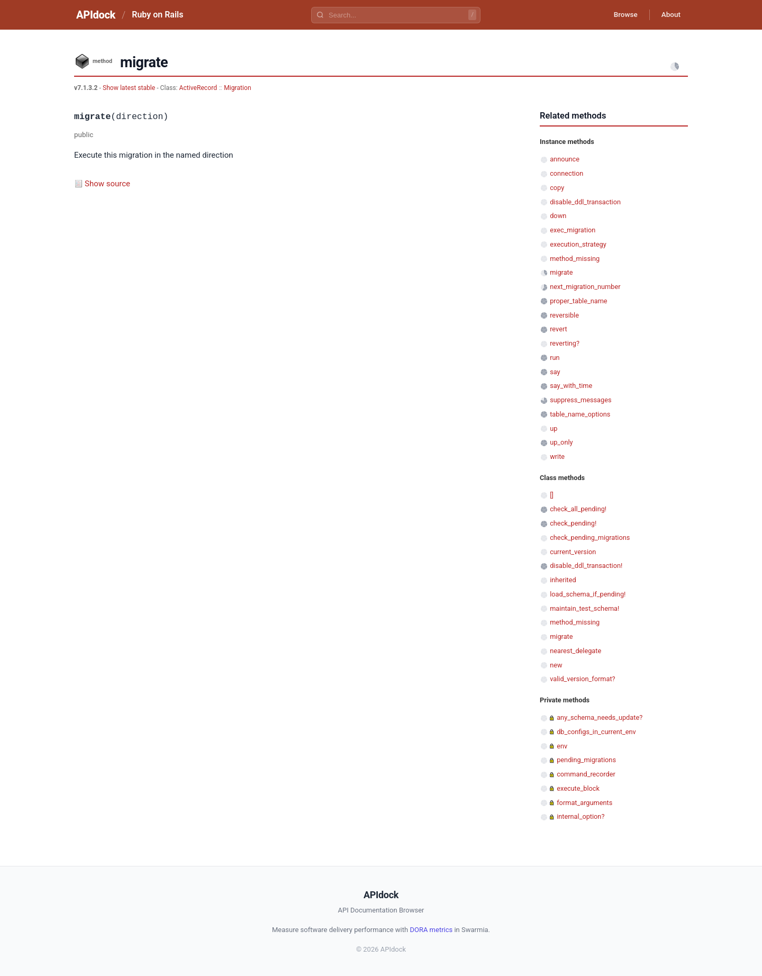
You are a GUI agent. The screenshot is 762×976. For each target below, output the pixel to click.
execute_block (578, 788)
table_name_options (580, 414)
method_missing (575, 259)
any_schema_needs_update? (599, 717)
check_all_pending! (578, 509)
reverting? (564, 343)
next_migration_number (585, 287)
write (557, 456)
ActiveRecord (198, 88)
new (556, 665)
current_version (573, 552)
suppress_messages (580, 400)
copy (557, 188)
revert (558, 329)
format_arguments (584, 803)
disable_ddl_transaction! (586, 566)
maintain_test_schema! (584, 608)
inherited (563, 580)
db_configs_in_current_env (596, 732)
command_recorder (586, 774)
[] (552, 495)
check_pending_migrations (590, 537)
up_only (561, 442)
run (554, 358)
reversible (564, 315)
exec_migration (572, 230)
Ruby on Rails (157, 15)
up (553, 428)
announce (564, 159)
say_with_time (571, 386)
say (555, 372)
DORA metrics (431, 930)
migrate (561, 272)
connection (566, 173)
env (562, 746)
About (669, 15)
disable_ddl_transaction (585, 202)
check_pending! (573, 523)
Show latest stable (130, 88)
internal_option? (580, 816)
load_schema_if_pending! (587, 594)
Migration (237, 88)
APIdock (95, 14)
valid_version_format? (582, 679)
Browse (621, 15)
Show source (107, 183)
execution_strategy (578, 244)
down (558, 216)
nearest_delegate (575, 651)
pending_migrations (586, 760)
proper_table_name (578, 301)
